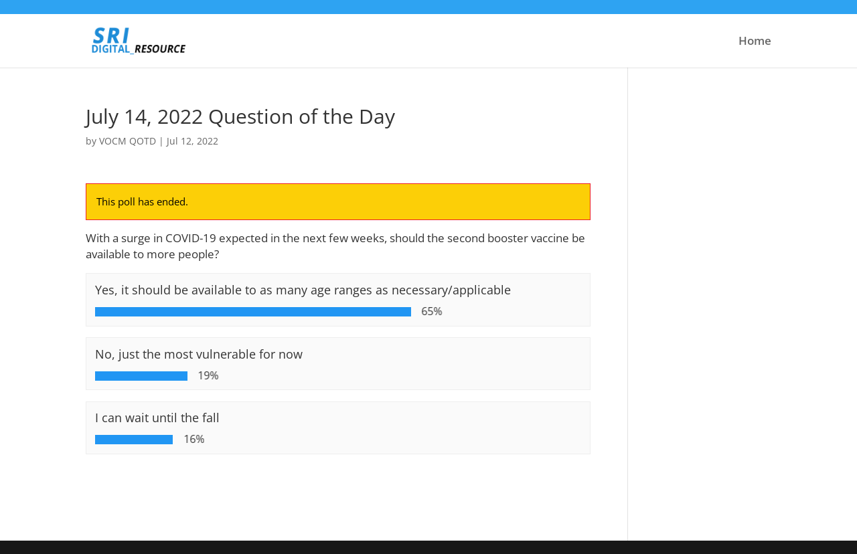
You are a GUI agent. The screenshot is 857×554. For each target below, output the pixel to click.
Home (754, 42)
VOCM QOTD (127, 140)
